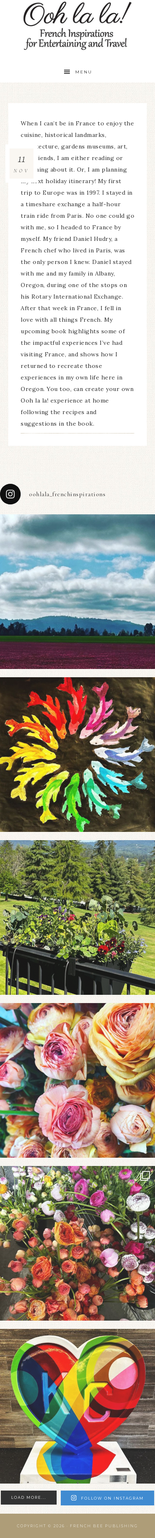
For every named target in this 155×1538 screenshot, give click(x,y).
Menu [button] (83, 72)
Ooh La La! (78, 26)
